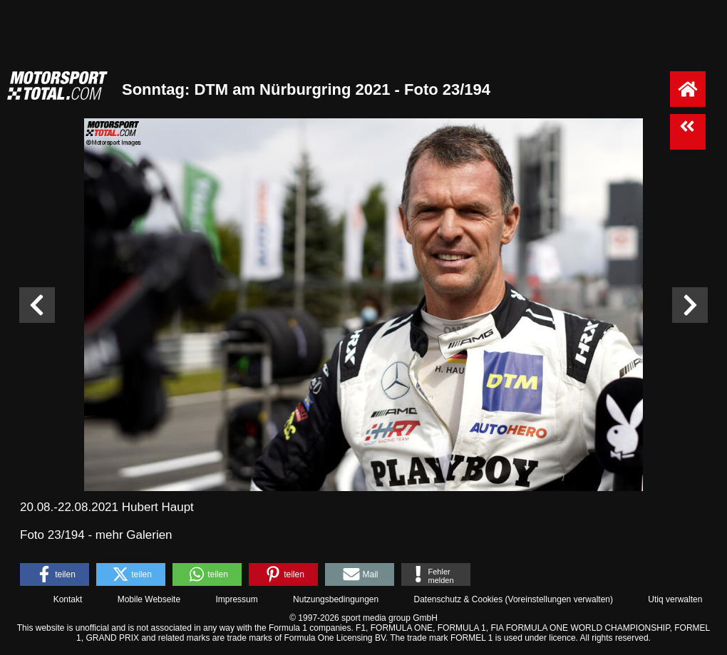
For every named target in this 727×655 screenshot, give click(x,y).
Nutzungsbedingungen (335, 599)
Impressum (236, 599)
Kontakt (68, 599)
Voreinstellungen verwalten (559, 599)
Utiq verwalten (675, 599)
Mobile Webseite (149, 599)
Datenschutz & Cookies (457, 599)
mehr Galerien (134, 535)
